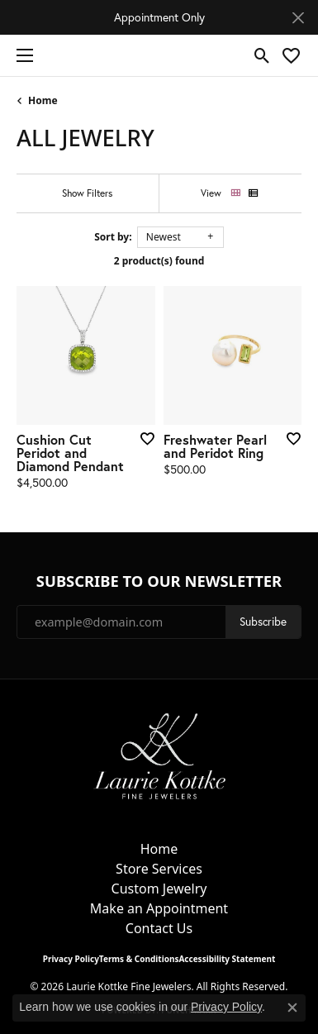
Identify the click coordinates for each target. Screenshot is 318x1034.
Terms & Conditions (139, 959)
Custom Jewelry (159, 888)
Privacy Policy (71, 959)
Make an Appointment (159, 908)
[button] (262, 55)
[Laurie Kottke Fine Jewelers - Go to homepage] (159, 755)
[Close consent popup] (292, 1008)
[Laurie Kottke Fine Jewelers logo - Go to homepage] (159, 55)
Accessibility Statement (226, 959)
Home (43, 100)
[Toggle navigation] (20, 55)
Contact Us (159, 928)
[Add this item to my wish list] (142, 438)
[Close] (297, 17)
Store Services (159, 869)
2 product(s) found (159, 261)
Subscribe (263, 621)
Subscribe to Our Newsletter (159, 581)
